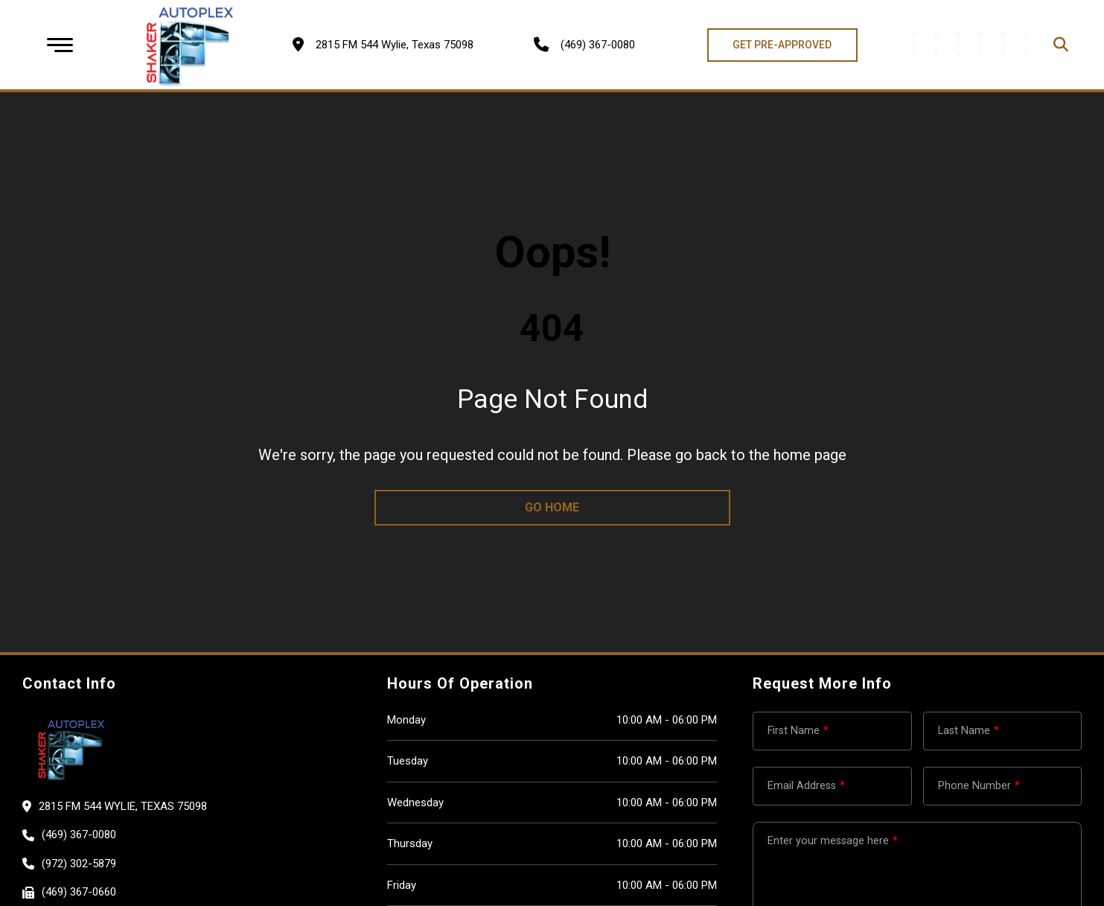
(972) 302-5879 (79, 863)
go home (552, 507)
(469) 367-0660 (79, 892)
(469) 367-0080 (598, 44)
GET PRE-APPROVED (782, 45)
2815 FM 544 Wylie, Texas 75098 (123, 806)
